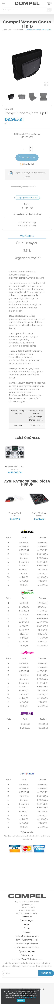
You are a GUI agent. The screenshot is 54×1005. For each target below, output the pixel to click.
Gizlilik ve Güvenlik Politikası (27, 947)
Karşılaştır (18, 214)
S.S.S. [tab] (27, 250)
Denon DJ (15, 469)
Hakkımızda (27, 917)
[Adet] (25, 149)
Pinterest (31, 208)
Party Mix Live (39, 513)
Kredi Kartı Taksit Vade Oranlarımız (27, 959)
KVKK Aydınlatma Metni (27, 940)
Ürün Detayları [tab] (27, 243)
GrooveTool (15, 513)
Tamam (20, 1001)
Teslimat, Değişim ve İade (27, 936)
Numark (15, 515)
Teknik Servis (27, 955)
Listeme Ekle (33, 214)
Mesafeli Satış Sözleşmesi (27, 944)
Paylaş (23, 208)
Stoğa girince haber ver (27, 197)
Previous (1, 64)
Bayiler (27, 928)
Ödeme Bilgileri (27, 920)
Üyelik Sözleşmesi (27, 951)
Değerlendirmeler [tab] (27, 258)
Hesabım (27, 932)
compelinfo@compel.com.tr (27, 913)
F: (20, 910)
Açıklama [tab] (27, 235)
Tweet (27, 208)
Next (52, 64)
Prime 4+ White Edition (14, 467)
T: (20, 907)
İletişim (27, 924)
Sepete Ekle (27, 157)
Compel (9, 109)
